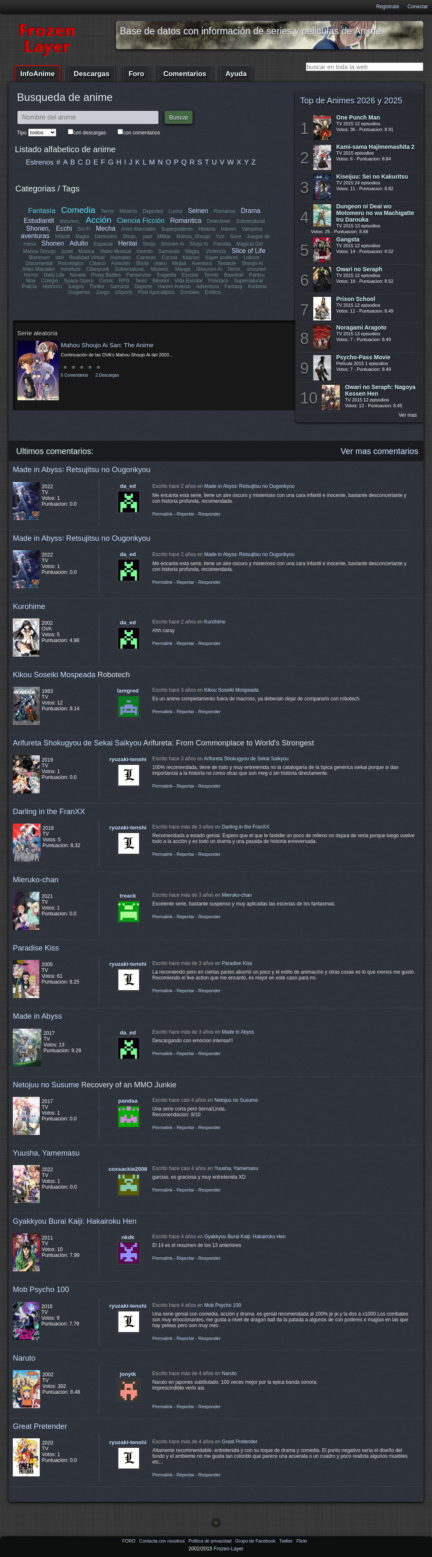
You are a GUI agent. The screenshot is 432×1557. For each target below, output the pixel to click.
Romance (224, 211)
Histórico (52, 286)
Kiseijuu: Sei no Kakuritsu (372, 176)
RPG (124, 281)
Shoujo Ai (251, 263)
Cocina (169, 257)
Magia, (192, 251)
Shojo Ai (199, 244)
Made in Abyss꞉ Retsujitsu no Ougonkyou (81, 469)
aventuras (35, 235)
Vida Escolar (189, 281)
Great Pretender (40, 1426)
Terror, (234, 269)
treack (128, 896)
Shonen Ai (172, 244)
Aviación (120, 263)
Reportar (185, 513)
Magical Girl (249, 244)
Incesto (145, 251)
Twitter (286, 1540)
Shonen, (38, 228)
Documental (39, 263)
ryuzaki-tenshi (127, 759)
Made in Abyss (37, 1016)
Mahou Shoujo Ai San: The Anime (107, 345)
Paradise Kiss (36, 947)
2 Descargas (107, 375)
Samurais (169, 251)
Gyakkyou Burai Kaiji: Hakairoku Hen (75, 1221)
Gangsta (348, 239)
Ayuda (236, 74)
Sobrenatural (250, 221)
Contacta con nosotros (162, 1540)
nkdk (127, 1237)
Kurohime (29, 606)
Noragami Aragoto (361, 327)
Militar (163, 236)
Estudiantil (39, 220)
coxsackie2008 (127, 1169)
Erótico (213, 292)
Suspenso (79, 292)
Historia (206, 229)
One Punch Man (358, 117)
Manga (182, 269)
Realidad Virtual (87, 257)
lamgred (128, 691)
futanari (190, 257)
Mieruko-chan (35, 879)
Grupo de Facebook (255, 1540)
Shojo (148, 244)
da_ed (128, 486)
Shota (142, 263)
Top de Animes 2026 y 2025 (351, 100)
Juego (103, 292)
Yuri (220, 236)
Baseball (233, 275)
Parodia (222, 244)
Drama (250, 210)
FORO (129, 1540)
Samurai (119, 286)
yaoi (147, 236)
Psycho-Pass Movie (363, 357)
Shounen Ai (209, 269)
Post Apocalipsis (156, 292)
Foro (136, 74)
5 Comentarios (74, 375)
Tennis (211, 275)
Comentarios (184, 74)
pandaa (128, 1101)
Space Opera (79, 281)
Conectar (418, 7)
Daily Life (54, 275)
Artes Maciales (38, 269)
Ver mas (407, 415)
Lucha (175, 211)
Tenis (141, 281)
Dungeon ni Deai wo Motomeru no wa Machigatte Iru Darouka (375, 213)
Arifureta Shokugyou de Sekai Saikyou (77, 742)
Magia (82, 236)
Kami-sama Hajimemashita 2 (375, 146)
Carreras (146, 257)
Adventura (207, 286)
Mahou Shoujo (39, 251)
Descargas (91, 74)
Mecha (105, 228)
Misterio (128, 211)
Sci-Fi (84, 229)
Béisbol (160, 281)
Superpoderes (176, 229)
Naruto (24, 1358)
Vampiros (252, 229)
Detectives (218, 221)
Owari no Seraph (359, 269)
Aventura (201, 263)
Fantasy (233, 286)
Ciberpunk (97, 269)
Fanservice (139, 275)
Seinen (198, 210)
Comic (106, 281)
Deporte (143, 286)
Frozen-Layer (228, 1549)
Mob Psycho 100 (41, 1289)
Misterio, (160, 269)
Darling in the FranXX (49, 811)
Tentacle (226, 263)
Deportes (153, 211)
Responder (209, 513)
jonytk (128, 1374)
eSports (123, 292)
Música (86, 251)
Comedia (78, 210)
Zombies (189, 292)
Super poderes (221, 257)
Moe (31, 281)
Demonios (106, 236)
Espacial (103, 244)
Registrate (387, 7)
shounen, (70, 221)
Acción (98, 219)
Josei (67, 251)
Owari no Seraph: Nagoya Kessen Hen (380, 390)
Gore (235, 236)
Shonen (52, 243)
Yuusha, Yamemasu (46, 1153)
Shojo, (130, 236)
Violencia (216, 251)
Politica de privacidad (210, 1540)
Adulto (79, 243)
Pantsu (256, 275)
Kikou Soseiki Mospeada (54, 674)
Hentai (127, 243)
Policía (29, 286)
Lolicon (251, 257)
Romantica (186, 220)
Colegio (49, 281)
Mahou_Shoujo (193, 236)
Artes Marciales (138, 229)
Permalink (162, 513)
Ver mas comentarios (379, 451)
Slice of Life (249, 250)
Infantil (62, 236)
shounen (256, 269)
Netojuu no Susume (46, 1084)
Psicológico (71, 263)
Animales (120, 257)
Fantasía (41, 211)
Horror (31, 275)
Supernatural (248, 281)
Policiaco (218, 281)
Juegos (76, 286)
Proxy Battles (106, 275)
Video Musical (115, 251)
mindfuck (71, 269)
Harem (228, 229)
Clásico (97, 263)
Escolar (190, 275)
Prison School (355, 299)
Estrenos (40, 162)
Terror (107, 211)
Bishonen (39, 257)
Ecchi (64, 228)
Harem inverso (174, 286)
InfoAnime (37, 74)
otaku (160, 263)
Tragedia (166, 275)
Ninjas (179, 263)
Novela (78, 275)
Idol (60, 257)
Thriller (97, 286)
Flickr (301, 1540)
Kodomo (257, 286)
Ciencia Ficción (140, 220)
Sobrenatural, (130, 269)
